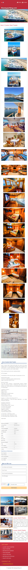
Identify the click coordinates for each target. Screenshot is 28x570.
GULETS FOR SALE (7, 558)
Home (19, 2)
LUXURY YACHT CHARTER (8, 547)
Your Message (14, 479)
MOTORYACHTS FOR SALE (8, 556)
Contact (25, 2)
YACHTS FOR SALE (7, 554)
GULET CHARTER (6, 548)
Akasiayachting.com (9, 8)
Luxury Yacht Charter (19, 518)
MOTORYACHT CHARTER (8, 550)
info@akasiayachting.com (8, 563)
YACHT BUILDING (6, 552)
